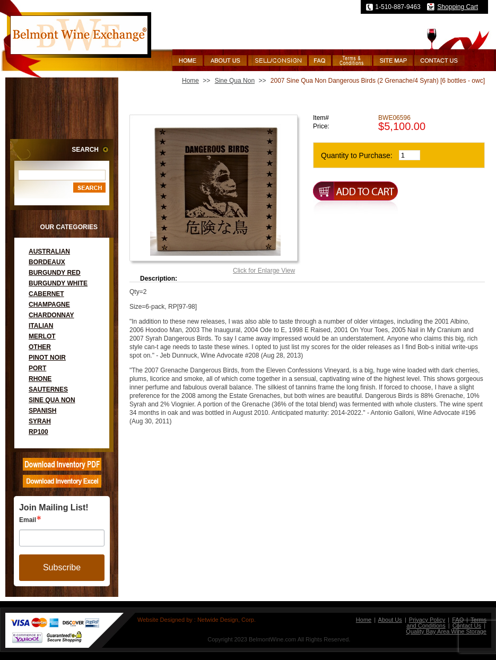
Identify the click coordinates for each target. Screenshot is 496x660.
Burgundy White (58, 283)
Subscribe (62, 567)
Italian (41, 325)
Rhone (40, 379)
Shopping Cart (457, 7)
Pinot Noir (47, 357)
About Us (390, 619)
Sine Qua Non (52, 400)
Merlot (42, 336)
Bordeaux (47, 262)
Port (37, 368)
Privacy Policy (427, 619)
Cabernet (46, 294)
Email (27, 520)
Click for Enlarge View (264, 270)
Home (190, 80)
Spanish (42, 410)
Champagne (49, 304)
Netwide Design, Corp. (226, 619)
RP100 (38, 432)
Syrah (40, 421)
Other (40, 347)
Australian (49, 251)
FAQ (458, 619)
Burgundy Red (55, 272)
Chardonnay (51, 315)
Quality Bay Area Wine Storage (446, 631)
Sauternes (48, 389)
